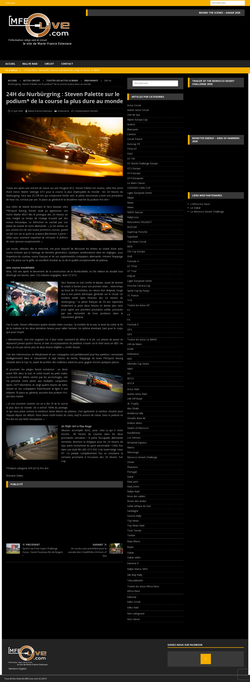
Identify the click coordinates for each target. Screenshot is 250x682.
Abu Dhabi (133, 408)
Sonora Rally (134, 515)
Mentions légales (16, 668)
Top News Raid (135, 525)
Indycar (131, 275)
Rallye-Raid (133, 491)
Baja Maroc (133, 541)
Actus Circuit (31, 80)
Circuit (49, 63)
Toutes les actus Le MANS (62, 80)
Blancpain (132, 129)
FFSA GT (132, 148)
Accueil (10, 63)
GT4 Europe (133, 173)
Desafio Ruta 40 (136, 418)
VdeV (130, 368)
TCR (129, 300)
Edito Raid (132, 607)
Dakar (130, 552)
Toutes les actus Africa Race (143, 586)
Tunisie (131, 535)
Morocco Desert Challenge (142, 457)
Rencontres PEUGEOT (139, 222)
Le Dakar (195, 207)
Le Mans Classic (136, 183)
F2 (128, 310)
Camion (131, 134)
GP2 (129, 329)
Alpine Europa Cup (137, 119)
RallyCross (133, 217)
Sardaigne (132, 510)
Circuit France (134, 139)
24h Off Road (134, 398)
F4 (128, 319)
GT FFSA (132, 266)
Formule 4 (133, 261)
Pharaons (132, 467)
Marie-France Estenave (40, 110)
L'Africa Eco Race (200, 204)
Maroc (130, 447)
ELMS (130, 349)
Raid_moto (133, 486)
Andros (131, 124)
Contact (67, 63)
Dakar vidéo (134, 557)
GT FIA (131, 158)
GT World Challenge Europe (142, 163)
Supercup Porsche (137, 231)
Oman (130, 462)
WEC (129, 358)
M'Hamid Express (137, 442)
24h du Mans (134, 344)
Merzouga (133, 452)
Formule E (133, 324)
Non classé (133, 619)
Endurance (63, 110)
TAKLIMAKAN (135, 580)
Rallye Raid (30, 63)
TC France (133, 295)
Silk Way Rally (134, 574)
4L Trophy (133, 403)
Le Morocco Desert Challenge (207, 211)
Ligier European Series (139, 192)
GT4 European (135, 178)
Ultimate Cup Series (138, 363)
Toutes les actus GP (138, 305)
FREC (130, 153)
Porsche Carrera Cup (138, 285)
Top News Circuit (136, 241)
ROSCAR (132, 227)
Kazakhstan (133, 432)
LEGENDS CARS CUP (138, 187)
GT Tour (132, 271)
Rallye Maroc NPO (137, 569)
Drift (129, 256)
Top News (133, 520)
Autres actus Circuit (138, 110)
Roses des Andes (136, 501)
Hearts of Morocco (138, 428)
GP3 (129, 334)
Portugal (132, 471)
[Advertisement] (64, 515)
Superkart (132, 236)
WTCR (130, 383)
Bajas (130, 547)
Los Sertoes (134, 437)
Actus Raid (133, 389)
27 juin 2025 (17, 110)
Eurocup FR (133, 144)
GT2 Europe (133, 168)
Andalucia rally (135, 413)
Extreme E (133, 563)
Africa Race (133, 591)
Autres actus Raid (137, 394)
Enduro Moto (134, 423)
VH (128, 373)
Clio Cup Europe (136, 251)
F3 (128, 315)
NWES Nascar (135, 212)
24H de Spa (133, 114)
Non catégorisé (135, 613)
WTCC (130, 378)
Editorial (131, 597)
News (130, 202)
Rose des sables (136, 496)
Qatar (130, 476)
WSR (129, 246)
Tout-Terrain (134, 530)
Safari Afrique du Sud (138, 506)
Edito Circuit (133, 601)
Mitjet (130, 197)
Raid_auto (132, 481)
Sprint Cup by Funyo (138, 290)
